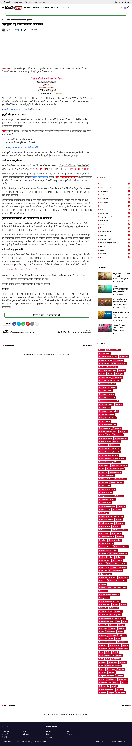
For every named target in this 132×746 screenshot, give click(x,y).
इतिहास (122, 625)
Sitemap (44, 742)
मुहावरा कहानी (113, 662)
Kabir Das (104, 472)
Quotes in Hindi (116, 540)
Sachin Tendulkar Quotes (109, 550)
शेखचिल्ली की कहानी (106, 683)
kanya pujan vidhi (106, 496)
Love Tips (118, 509)
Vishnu (119, 611)
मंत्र (108, 659)
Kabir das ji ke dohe (107, 475)
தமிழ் (35, 2)
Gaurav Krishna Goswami (109, 431)
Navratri (117, 526)
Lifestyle (122, 506)
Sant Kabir (104, 554)
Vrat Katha (104, 615)
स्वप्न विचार (103, 693)
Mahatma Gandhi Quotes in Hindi (112, 516)
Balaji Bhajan (113, 367)
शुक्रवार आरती (123, 679)
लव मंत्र (102, 669)
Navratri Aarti (105, 530)
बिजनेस (68, 731)
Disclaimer (37, 742)
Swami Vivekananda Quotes (110, 594)
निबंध (8, 20)
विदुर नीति (112, 672)
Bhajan (115, 206)
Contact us (17, 742)
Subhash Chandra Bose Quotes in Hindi (113, 588)
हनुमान (112, 693)
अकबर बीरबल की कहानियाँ (107, 621)
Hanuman (119, 435)
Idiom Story (115, 445)
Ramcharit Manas (122, 547)
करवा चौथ (122, 628)
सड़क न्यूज (48, 731)
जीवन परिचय (45, 7)
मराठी (40, 2)
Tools (116, 604)
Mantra (115, 228)
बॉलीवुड (120, 655)
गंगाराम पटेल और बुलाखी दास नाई (118, 635)
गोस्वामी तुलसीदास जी (39, 177)
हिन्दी (26, 2)
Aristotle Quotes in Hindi (109, 357)
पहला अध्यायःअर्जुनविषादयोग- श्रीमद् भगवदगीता (120, 289)
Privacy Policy (27, 742)
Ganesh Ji (118, 428)
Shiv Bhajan (118, 560)
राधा (102, 666)
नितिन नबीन (104, 649)
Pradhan (103, 540)
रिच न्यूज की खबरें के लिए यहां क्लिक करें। (46, 315)
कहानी (102, 632)
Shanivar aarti (105, 560)
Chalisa (115, 209)
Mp (58, 7)
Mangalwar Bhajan (107, 520)
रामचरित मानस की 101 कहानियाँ (16, 109)
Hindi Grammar (122, 438)
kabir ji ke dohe (117, 482)
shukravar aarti (106, 574)
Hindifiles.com (125, 742)
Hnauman (104, 445)
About (10, 742)
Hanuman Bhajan (106, 438)
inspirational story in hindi (109, 455)
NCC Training (105, 533)
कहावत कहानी (111, 632)
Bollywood (118, 377)
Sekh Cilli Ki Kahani (107, 557)
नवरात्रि (126, 645)
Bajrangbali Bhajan (120, 363)
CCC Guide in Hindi (107, 404)
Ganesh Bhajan (106, 428)
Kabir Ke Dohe (105, 486)
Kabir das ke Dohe (107, 479)
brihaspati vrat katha (108, 397)
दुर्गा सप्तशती (26, 734)
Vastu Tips (104, 608)
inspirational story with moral (110, 462)
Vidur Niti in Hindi (107, 611)
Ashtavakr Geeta (115, 198)
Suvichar (115, 250)
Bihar (53, 7)
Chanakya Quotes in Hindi (109, 411)
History (117, 442)
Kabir (102, 469)
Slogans (103, 581)
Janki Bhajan (105, 465)
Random (66, 7)
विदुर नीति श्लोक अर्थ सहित (107, 676)
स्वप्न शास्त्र (36, 7)
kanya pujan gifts (106, 492)
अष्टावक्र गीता (104, 625)
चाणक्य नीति (104, 642)
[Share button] (37, 324)
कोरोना (121, 632)
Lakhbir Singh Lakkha (108, 506)
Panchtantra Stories (115, 239)
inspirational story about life (110, 448)
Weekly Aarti (116, 615)
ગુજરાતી (45, 2)
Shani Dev (121, 557)
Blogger (120, 374)
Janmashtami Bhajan (120, 465)
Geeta (103, 435)
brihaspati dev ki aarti (108, 384)
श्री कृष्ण (117, 683)
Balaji (102, 367)
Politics (120, 537)
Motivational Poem (115, 232)
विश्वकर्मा (120, 676)
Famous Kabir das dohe (108, 425)
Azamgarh (119, 360)
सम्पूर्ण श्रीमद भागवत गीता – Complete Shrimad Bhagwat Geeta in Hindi (121, 276)
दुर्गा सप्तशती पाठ (116, 645)
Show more (87, 345)
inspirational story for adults (110, 452)
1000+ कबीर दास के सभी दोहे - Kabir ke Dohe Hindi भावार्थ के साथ (121, 302)
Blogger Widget (106, 377)
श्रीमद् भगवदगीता (105, 686)
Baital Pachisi (115, 202)
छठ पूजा (113, 642)
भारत (102, 659)
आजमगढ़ (113, 625)
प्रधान (102, 652)
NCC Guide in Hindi (120, 530)
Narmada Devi (105, 526)
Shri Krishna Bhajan (119, 567)
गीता (112, 638)
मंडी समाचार (49, 737)
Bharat (103, 374)
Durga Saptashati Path (115, 217)
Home (29, 7)
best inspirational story (108, 370)
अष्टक (126, 621)
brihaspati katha (106, 391)
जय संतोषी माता (123, 642)
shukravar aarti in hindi (108, 577)
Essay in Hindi (115, 221)
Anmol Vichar (115, 191)
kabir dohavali (121, 479)
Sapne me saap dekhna (119, 554)
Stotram (115, 246)
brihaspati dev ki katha (108, 387)
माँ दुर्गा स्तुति (116, 659)
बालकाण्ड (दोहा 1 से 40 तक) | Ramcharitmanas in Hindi (121, 314)
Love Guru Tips (105, 509)
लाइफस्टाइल (112, 669)
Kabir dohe (104, 482)
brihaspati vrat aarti (107, 394)
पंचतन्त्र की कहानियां (123, 649)
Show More (126, 705)
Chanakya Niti (115, 213)
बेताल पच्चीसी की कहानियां (107, 655)
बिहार (109, 652)
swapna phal (105, 598)
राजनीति (124, 662)
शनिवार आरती (112, 679)
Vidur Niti (115, 254)
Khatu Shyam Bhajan (107, 499)
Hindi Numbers (106, 442)
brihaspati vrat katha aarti (109, 401)
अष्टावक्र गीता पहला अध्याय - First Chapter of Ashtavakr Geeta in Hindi (121, 327)
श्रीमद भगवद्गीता (6, 731)
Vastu (124, 604)
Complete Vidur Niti (107, 414)
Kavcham (115, 224)
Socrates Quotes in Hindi (118, 581)
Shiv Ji (103, 564)
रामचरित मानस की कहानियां (113, 666)
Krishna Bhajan (106, 503)
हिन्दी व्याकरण (121, 693)
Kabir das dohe (116, 472)
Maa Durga (104, 513)
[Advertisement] (48, 49)
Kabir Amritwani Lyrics (116, 469)
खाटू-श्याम (103, 635)
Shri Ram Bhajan (116, 571)
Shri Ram (104, 571)
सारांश (114, 686)
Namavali (115, 235)
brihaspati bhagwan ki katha (110, 380)
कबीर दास (113, 628)
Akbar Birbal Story (115, 187)
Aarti (115, 184)
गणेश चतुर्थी (104, 638)
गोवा (119, 638)
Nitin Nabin (117, 533)
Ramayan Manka (106, 547)
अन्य (119, 621)
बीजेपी (116, 652)
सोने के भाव (69, 734)
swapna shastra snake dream (110, 601)
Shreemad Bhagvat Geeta (115, 243)
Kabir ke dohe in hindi (108, 489)
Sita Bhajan (124, 577)
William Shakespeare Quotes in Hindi (113, 618)
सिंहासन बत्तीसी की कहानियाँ (107, 689)
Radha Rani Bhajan (107, 543)
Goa (110, 435)
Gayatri (124, 431)
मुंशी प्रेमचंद (103, 662)
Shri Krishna (105, 567)
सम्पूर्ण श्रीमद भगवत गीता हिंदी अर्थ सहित (23, 147)
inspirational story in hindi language (113, 459)
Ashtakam (115, 195)
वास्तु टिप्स (121, 669)
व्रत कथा (103, 679)
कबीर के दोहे (104, 628)
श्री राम (125, 683)
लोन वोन (48, 734)
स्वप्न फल (121, 689)
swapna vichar (105, 604)
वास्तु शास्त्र (103, 672)
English (31, 2)
